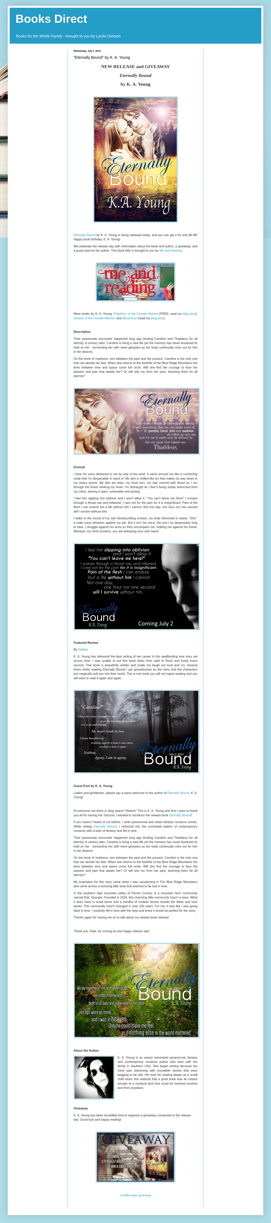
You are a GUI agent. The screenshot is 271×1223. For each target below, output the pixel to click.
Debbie (83, 649)
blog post (157, 318)
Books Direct (51, 18)
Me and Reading (171, 250)
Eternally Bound (85, 235)
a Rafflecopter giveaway (135, 1195)
